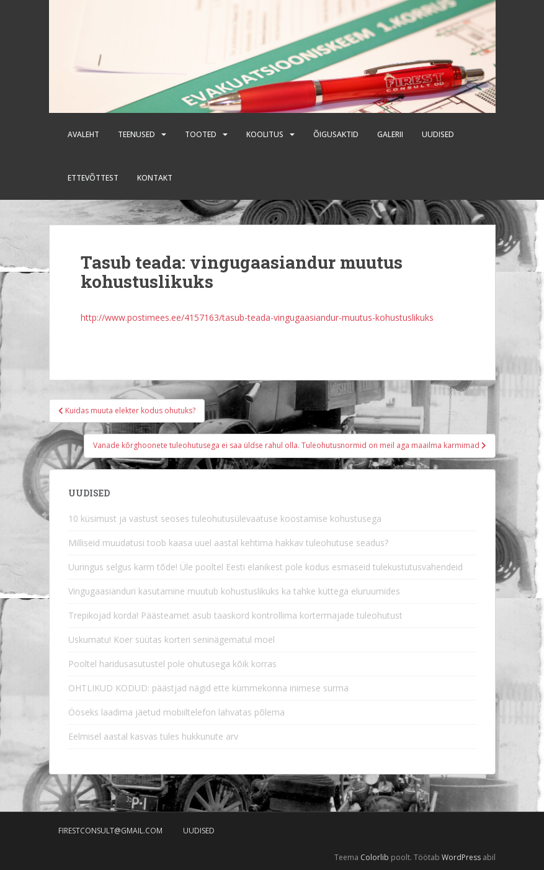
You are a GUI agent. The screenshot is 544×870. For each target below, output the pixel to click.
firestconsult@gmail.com (110, 830)
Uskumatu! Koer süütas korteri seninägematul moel (171, 639)
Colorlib (374, 857)
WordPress (461, 857)
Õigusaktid (336, 134)
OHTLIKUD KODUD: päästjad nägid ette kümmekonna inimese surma (208, 688)
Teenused (136, 134)
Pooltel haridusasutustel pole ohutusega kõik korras (172, 664)
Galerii (390, 134)
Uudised (438, 134)
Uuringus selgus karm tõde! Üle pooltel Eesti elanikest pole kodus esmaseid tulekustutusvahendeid (265, 567)
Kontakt (154, 178)
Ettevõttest (93, 178)
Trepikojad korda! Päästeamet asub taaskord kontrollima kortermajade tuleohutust (235, 615)
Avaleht (83, 134)
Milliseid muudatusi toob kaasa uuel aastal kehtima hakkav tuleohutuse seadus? (228, 543)
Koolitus (264, 134)
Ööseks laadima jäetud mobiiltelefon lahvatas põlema (176, 712)
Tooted (200, 134)
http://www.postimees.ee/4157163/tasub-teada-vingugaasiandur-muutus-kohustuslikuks (257, 317)
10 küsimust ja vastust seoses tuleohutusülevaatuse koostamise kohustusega (224, 518)
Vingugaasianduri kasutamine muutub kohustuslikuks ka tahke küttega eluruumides (234, 591)
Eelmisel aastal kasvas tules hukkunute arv (153, 736)
